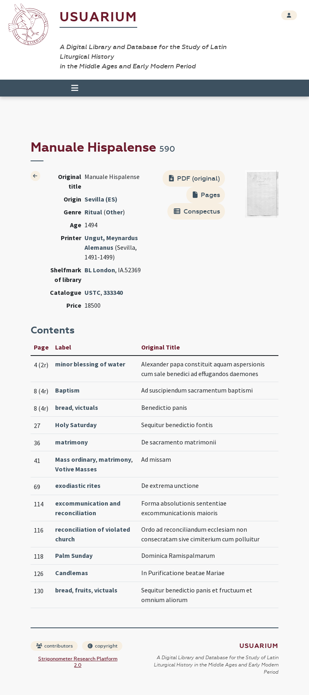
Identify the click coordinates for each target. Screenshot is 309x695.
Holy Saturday (76, 425)
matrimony (71, 442)
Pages (206, 195)
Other (114, 212)
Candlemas (71, 573)
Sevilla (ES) (100, 199)
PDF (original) (194, 178)
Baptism (67, 390)
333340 (113, 292)
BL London (99, 270)
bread (63, 407)
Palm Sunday (74, 555)
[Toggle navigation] (75, 88)
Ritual (93, 212)
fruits (83, 590)
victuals (86, 407)
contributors (54, 646)
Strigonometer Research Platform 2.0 (77, 662)
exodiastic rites (78, 485)
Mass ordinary (75, 459)
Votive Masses (76, 469)
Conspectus (197, 211)
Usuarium (98, 17)
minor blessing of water (90, 364)
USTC (92, 292)
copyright (102, 646)
